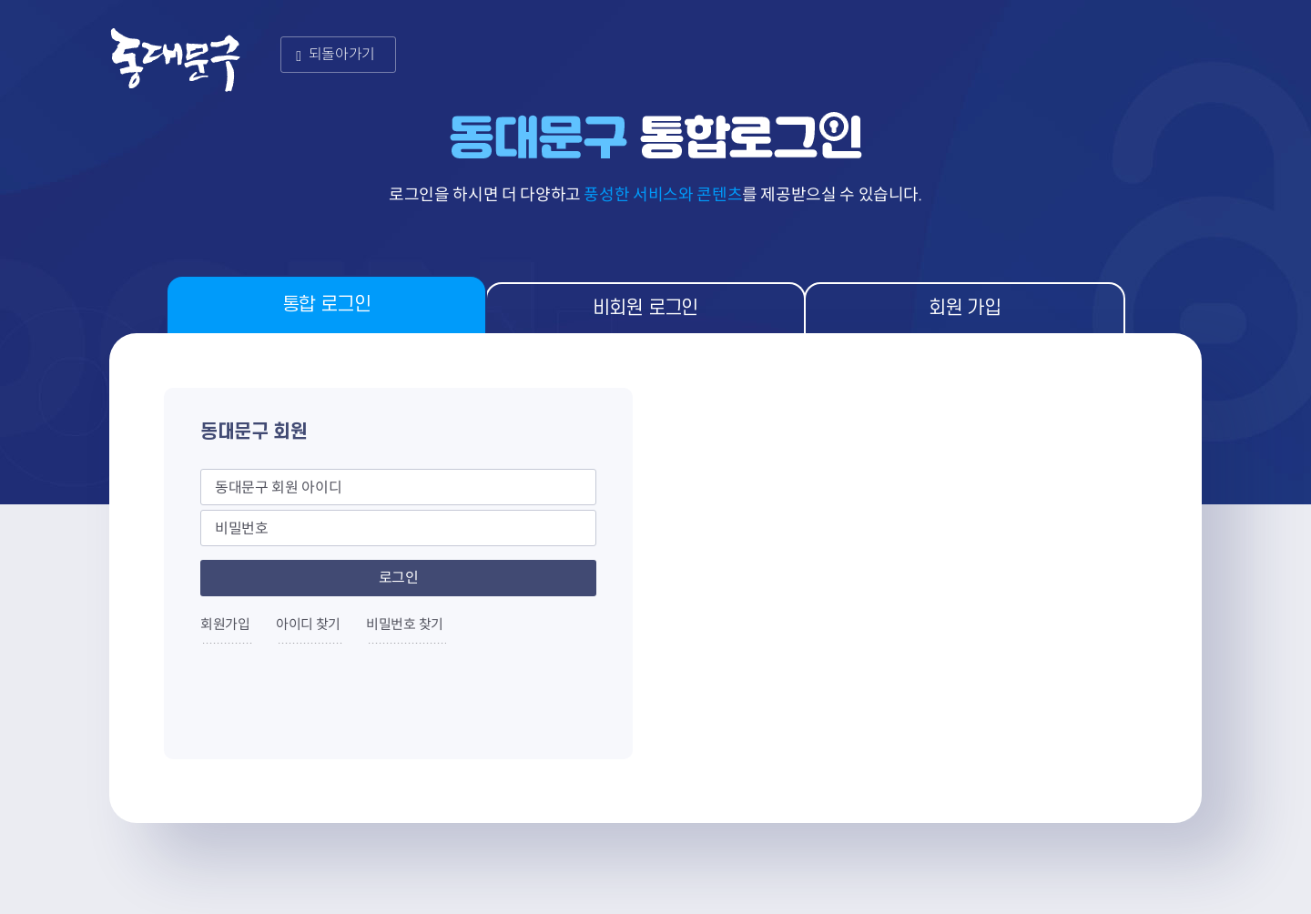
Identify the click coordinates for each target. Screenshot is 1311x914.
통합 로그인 (326, 304)
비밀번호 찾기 (404, 624)
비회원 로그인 (645, 308)
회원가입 (225, 624)
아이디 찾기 (308, 624)
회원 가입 (965, 308)
